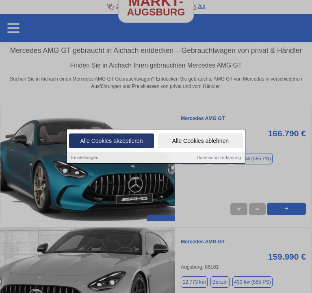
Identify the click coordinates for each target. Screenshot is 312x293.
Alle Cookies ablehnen (200, 141)
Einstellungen (84, 157)
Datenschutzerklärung (219, 157)
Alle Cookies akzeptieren (111, 141)
